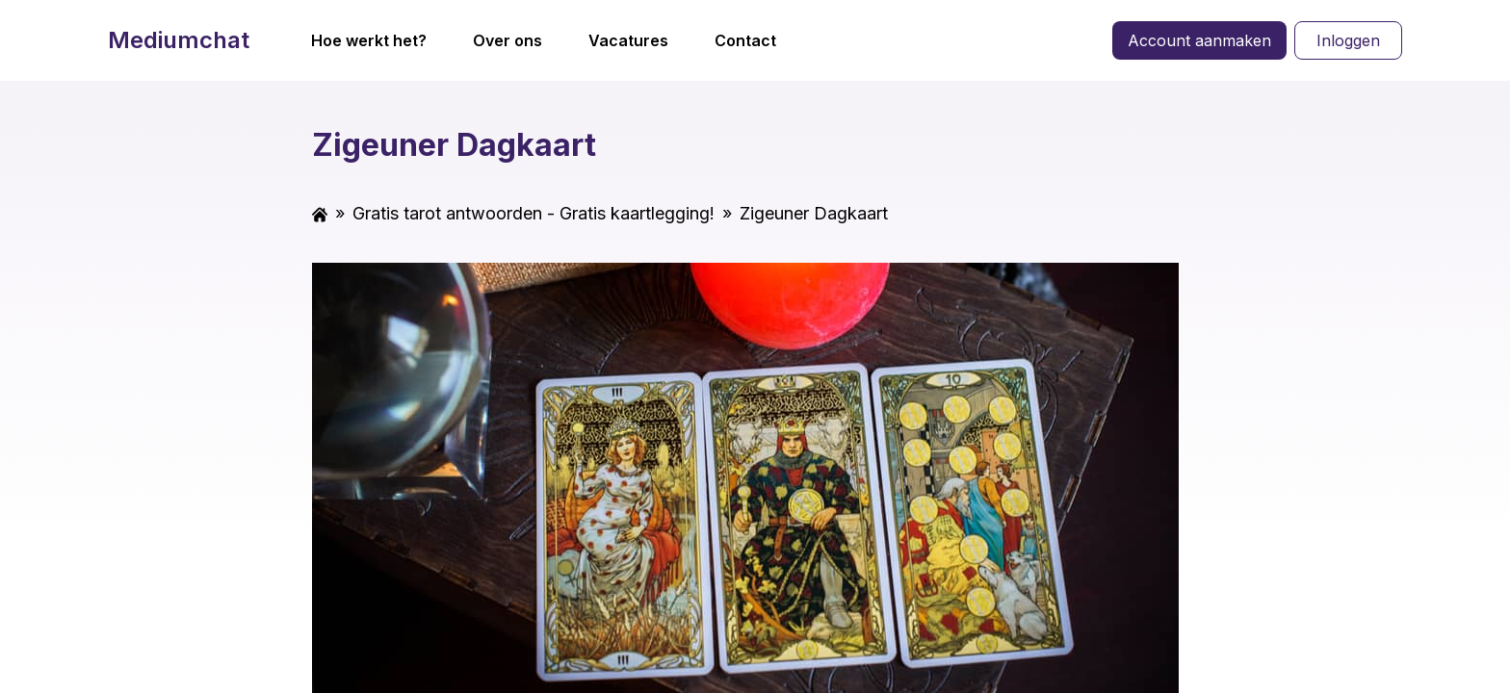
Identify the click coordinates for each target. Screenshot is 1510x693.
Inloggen (1348, 40)
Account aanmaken (1199, 40)
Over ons (507, 40)
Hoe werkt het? (369, 40)
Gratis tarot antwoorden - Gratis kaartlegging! (533, 213)
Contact (745, 40)
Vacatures (628, 40)
